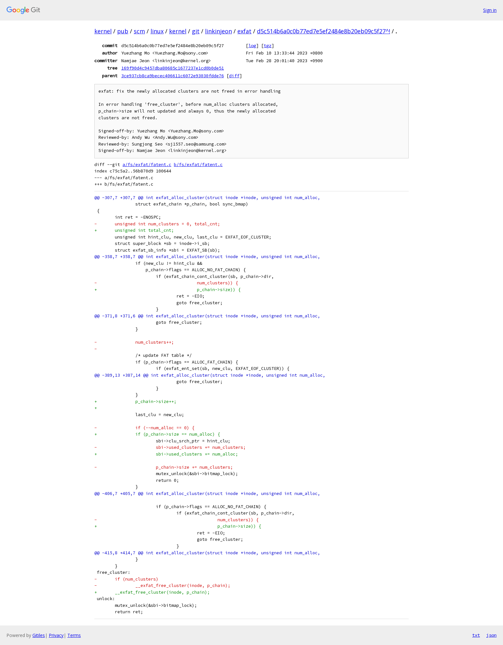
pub (122, 31)
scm (139, 31)
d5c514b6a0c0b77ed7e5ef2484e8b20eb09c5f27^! (323, 31)
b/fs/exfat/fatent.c (198, 164)
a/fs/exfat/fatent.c (147, 164)
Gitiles (38, 635)
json (491, 635)
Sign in (490, 10)
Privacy (56, 635)
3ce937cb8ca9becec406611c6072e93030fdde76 (172, 76)
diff (234, 76)
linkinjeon (218, 31)
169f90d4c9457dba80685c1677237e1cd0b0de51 (172, 68)
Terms (74, 635)
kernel (103, 31)
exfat (244, 31)
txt (476, 635)
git (196, 31)
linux (157, 31)
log (252, 45)
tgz (267, 45)
